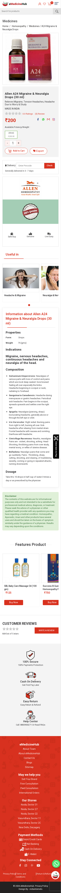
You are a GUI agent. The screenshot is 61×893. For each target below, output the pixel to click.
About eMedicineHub (29, 753)
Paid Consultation (29, 788)
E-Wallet (30, 854)
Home (5, 26)
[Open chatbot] (55, 875)
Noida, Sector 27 (29, 809)
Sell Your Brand (29, 779)
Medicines (34, 26)
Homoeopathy (19, 26)
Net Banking (30, 844)
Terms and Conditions (21, 875)
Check (50, 165)
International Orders (29, 793)
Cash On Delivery (31, 849)
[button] (29, 305)
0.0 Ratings (28, 113)
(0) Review (40, 113)
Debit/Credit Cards (30, 839)
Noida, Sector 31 (29, 804)
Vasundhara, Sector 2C (29, 823)
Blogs (29, 762)
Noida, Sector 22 (29, 814)
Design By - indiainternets (30, 889)
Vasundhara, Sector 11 (29, 818)
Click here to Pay (56, 446)
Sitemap (29, 767)
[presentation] (5, 581)
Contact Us (29, 758)
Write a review (46, 630)
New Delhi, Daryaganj (29, 827)
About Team (29, 749)
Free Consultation (29, 783)
